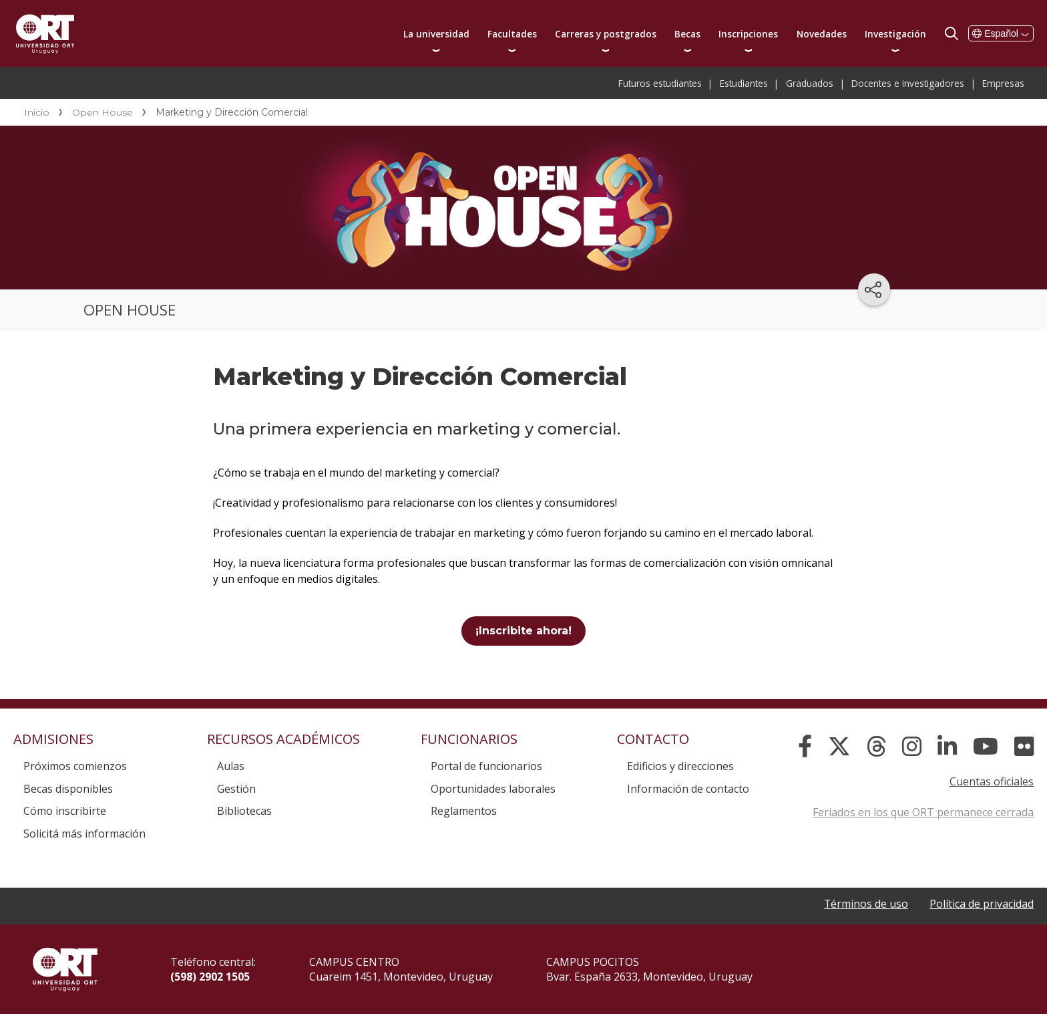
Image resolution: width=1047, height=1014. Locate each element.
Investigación (895, 33)
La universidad (436, 33)
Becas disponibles (68, 788)
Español (1001, 33)
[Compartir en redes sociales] (874, 289)
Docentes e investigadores (907, 83)
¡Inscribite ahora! (523, 630)
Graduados (809, 83)
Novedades (822, 33)
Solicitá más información (84, 833)
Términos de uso (865, 903)
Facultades (512, 33)
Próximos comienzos (75, 766)
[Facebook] (805, 746)
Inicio (36, 112)
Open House (102, 112)
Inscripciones (748, 33)
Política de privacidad (981, 903)
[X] (839, 746)
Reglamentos (464, 810)
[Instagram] (911, 746)
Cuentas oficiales (992, 781)
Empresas (1003, 83)
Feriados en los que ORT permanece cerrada (923, 812)
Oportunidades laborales (493, 788)
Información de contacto (688, 788)
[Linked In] (947, 746)
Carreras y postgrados (605, 33)
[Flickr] (1024, 746)
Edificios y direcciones (680, 766)
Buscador (951, 33)
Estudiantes (744, 83)
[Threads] (876, 746)
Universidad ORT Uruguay (45, 33)
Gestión (236, 788)
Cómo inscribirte (64, 810)
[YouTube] (985, 746)
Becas (687, 33)
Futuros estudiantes (660, 83)
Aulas (230, 766)
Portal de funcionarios (486, 766)
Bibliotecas (244, 810)
